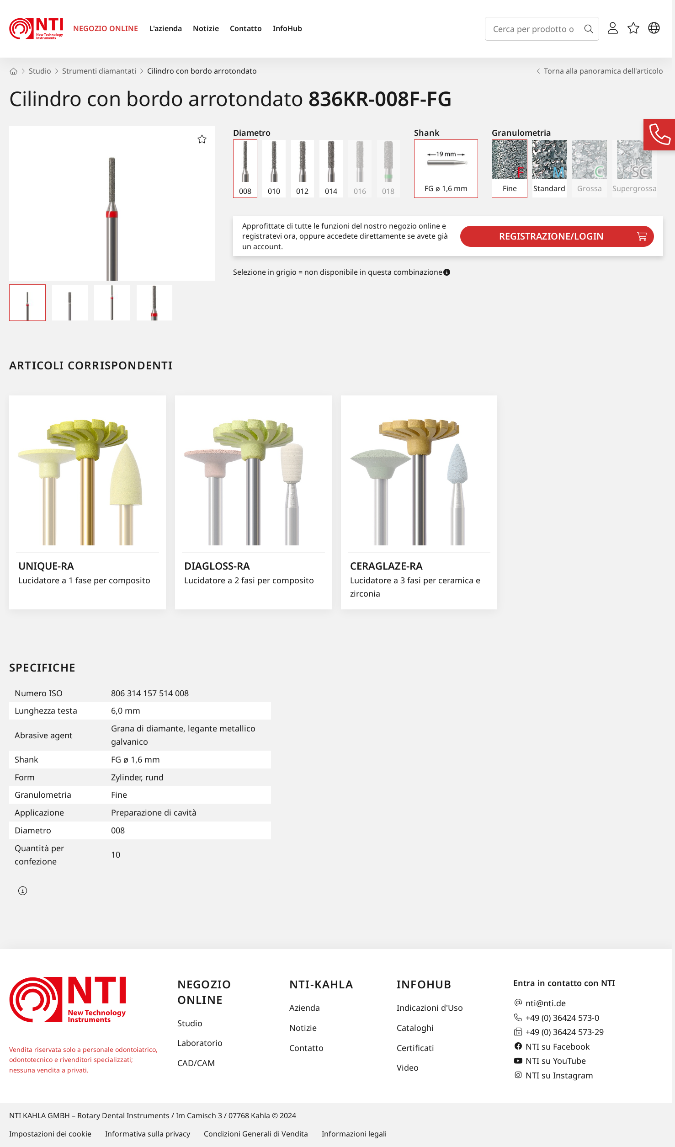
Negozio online (204, 991)
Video (408, 1067)
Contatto (246, 28)
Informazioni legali (354, 1134)
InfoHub (287, 28)
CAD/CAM (196, 1062)
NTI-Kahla (321, 984)
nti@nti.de (539, 1003)
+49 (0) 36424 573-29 (558, 1032)
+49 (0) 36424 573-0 (556, 1018)
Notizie (206, 28)
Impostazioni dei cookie (50, 1134)
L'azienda (165, 28)
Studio (189, 1023)
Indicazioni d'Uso (430, 1007)
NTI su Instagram (553, 1075)
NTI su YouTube (549, 1061)
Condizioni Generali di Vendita (256, 1134)
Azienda (304, 1007)
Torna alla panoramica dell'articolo (599, 71)
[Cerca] (590, 28)
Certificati (415, 1047)
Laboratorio (200, 1042)
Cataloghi (415, 1027)
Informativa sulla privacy (147, 1134)
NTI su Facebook (551, 1046)
